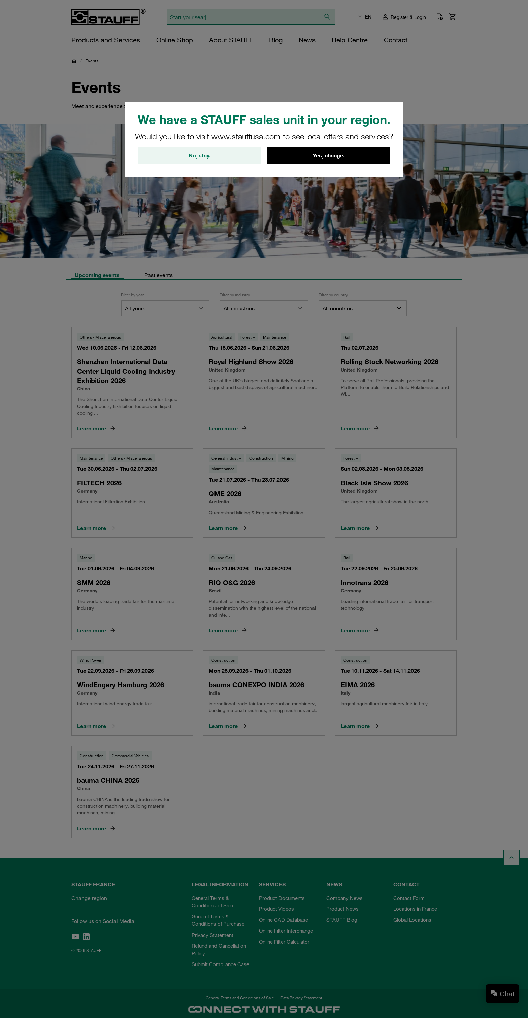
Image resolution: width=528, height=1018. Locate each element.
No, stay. (199, 155)
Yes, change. (328, 155)
